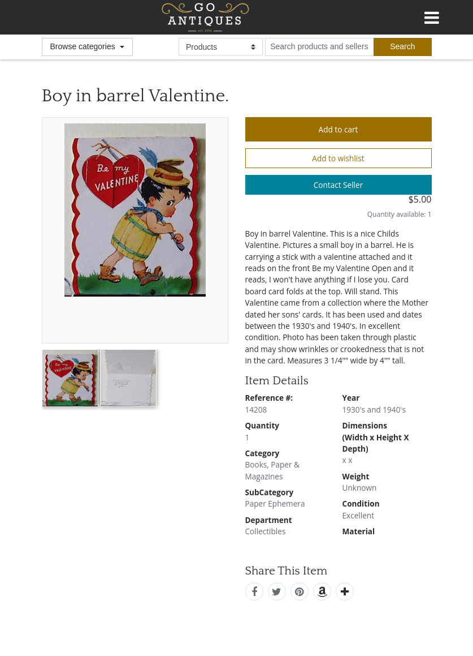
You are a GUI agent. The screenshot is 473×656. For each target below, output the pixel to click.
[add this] (345, 591)
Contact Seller (338, 184)
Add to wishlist (338, 158)
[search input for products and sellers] (319, 47)
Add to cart (338, 129)
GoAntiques (205, 17)
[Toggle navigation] (431, 16)
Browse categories (84, 46)
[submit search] (402, 47)
